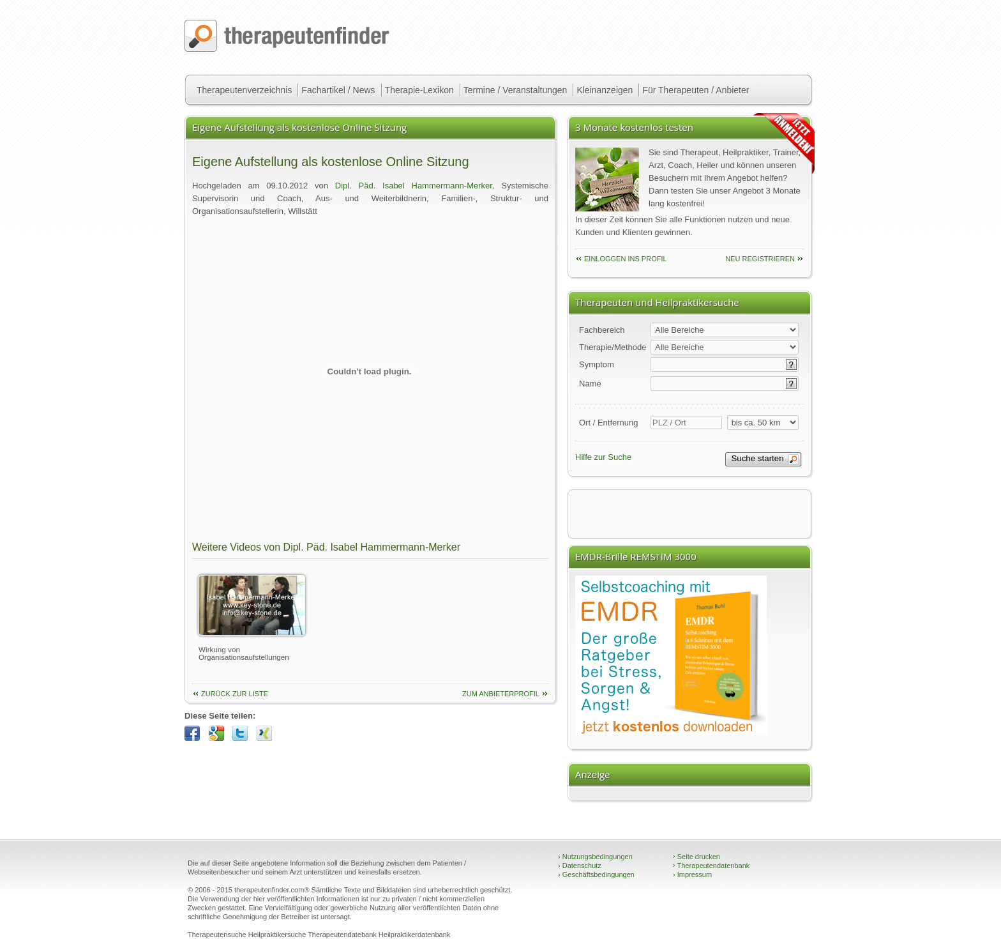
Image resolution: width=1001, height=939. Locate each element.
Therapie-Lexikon (419, 90)
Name (590, 383)
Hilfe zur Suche (603, 457)
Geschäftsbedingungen (596, 874)
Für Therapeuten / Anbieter (695, 90)
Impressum (692, 874)
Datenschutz (579, 865)
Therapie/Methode (613, 347)
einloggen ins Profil (625, 259)
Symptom (596, 364)
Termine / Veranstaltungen (515, 90)
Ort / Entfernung (608, 422)
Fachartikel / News (338, 90)
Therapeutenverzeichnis (244, 90)
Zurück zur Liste (234, 694)
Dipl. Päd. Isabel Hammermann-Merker (413, 185)
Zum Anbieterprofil (500, 694)
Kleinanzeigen (604, 90)
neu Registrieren (760, 259)
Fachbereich (602, 330)
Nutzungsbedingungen (595, 856)
